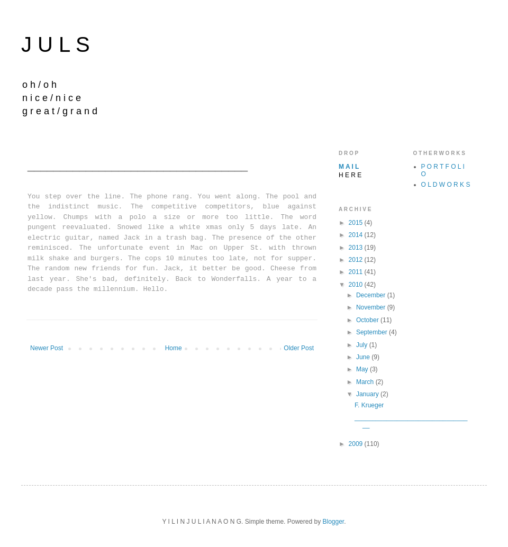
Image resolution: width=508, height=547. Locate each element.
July (362, 345)
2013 (357, 247)
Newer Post (46, 348)
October (368, 320)
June (363, 357)
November (371, 307)
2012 (357, 259)
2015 (357, 222)
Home (173, 348)
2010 (357, 284)
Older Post (299, 348)
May (363, 369)
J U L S (55, 44)
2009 (357, 444)
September (372, 332)
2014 (357, 235)
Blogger (333, 521)
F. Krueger (369, 405)
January (368, 394)
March (366, 382)
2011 (357, 272)
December (371, 295)
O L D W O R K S (445, 184)
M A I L (349, 166)
